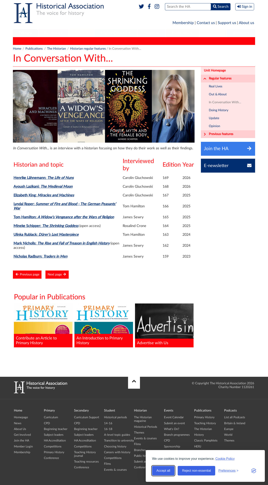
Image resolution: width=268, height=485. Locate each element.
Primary (25, 33)
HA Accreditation (55, 440)
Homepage (21, 417)
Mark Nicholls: (61, 243)
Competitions (53, 446)
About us (246, 23)
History (102, 41)
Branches (241, 33)
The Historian (81, 41)
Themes (139, 432)
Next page (57, 274)
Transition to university (119, 440)
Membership (183, 23)
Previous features (218, 134)
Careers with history (117, 452)
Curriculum (51, 417)
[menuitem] (25, 33)
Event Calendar (174, 417)
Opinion (214, 126)
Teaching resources (86, 461)
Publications (182, 33)
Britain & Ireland (234, 423)
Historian (151, 33)
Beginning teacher (55, 429)
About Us (20, 429)
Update (214, 118)
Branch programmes (177, 434)
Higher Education (116, 33)
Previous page (27, 274)
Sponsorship (172, 446)
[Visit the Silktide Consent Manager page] (253, 470)
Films (107, 463)
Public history (143, 455)
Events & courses (115, 469)
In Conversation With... (225, 102)
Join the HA (21, 440)
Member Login (23, 446)
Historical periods (115, 417)
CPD (47, 423)
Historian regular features (88, 48)
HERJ (148, 41)
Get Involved (22, 434)
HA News (164, 41)
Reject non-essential (196, 470)
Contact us (206, 23)
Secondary (53, 33)
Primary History (26, 41)
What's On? (171, 429)
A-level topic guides (117, 434)
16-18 (108, 429)
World (228, 434)
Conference (51, 458)
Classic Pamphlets (125, 41)
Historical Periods (145, 426)
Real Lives (215, 86)
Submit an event (144, 461)
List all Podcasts (234, 417)
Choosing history (115, 446)
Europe (228, 429)
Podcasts (213, 33)
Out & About (218, 94)
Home (17, 48)
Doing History (218, 110)
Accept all (163, 470)
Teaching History (54, 41)
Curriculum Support (86, 417)
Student (81, 33)
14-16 (108, 423)
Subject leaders (54, 434)
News (17, 423)
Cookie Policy (225, 458)
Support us (227, 23)
